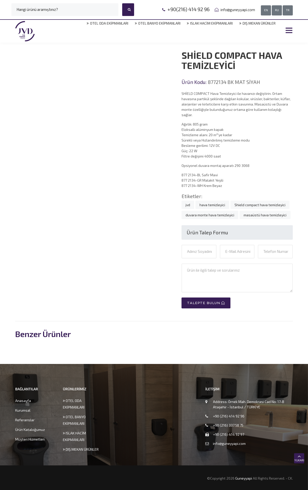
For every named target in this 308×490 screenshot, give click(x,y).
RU (277, 10)
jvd (188, 205)
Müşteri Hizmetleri (30, 439)
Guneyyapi (244, 478)
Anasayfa (23, 400)
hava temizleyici (212, 205)
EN (266, 10)
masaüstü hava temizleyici (265, 215)
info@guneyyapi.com (237, 9)
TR (287, 10)
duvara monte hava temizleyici (210, 215)
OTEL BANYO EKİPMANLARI (157, 23)
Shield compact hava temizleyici (259, 205)
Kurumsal (22, 410)
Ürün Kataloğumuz (30, 429)
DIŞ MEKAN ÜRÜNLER (257, 23)
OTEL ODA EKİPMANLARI (107, 23)
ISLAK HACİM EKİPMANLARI (210, 23)
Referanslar (24, 420)
